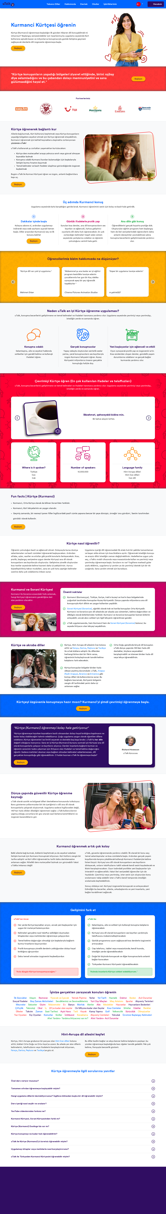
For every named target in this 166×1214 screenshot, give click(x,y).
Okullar (95, 4)
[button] (41, 417)
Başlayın (18, 48)
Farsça (75, 648)
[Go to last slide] (13, 282)
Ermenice (94, 674)
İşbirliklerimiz (110, 4)
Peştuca (91, 648)
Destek (84, 4)
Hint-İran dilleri (62, 1041)
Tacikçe (102, 648)
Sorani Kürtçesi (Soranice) (79, 609)
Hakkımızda (70, 4)
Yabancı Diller (53, 4)
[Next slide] (153, 282)
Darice (83, 648)
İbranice (83, 674)
